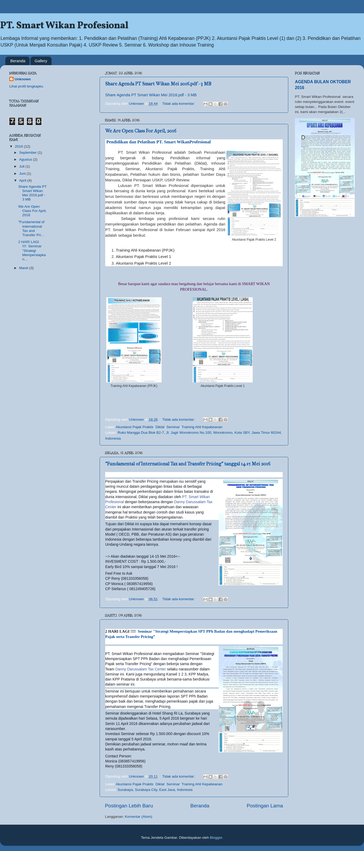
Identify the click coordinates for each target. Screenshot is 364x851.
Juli (22, 166)
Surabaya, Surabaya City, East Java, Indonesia (155, 790)
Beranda (18, 61)
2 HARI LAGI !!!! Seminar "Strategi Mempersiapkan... (32, 250)
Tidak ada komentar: (179, 104)
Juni (23, 174)
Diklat (159, 427)
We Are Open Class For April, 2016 (140, 131)
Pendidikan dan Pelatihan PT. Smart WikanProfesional (158, 141)
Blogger (216, 838)
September (28, 153)
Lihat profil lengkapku (26, 86)
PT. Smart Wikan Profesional (64, 25)
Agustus (26, 159)
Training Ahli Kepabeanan (201, 427)
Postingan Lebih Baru (129, 805)
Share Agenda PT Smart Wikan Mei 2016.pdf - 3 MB (158, 84)
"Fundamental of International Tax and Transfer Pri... (31, 228)
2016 (19, 146)
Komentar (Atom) (138, 817)
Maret (24, 268)
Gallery (41, 61)
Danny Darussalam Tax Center (140, 669)
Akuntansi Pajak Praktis (135, 427)
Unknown (23, 79)
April (23, 180)
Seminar (173, 427)
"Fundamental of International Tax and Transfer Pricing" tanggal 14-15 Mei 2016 (187, 464)
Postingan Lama (265, 805)
